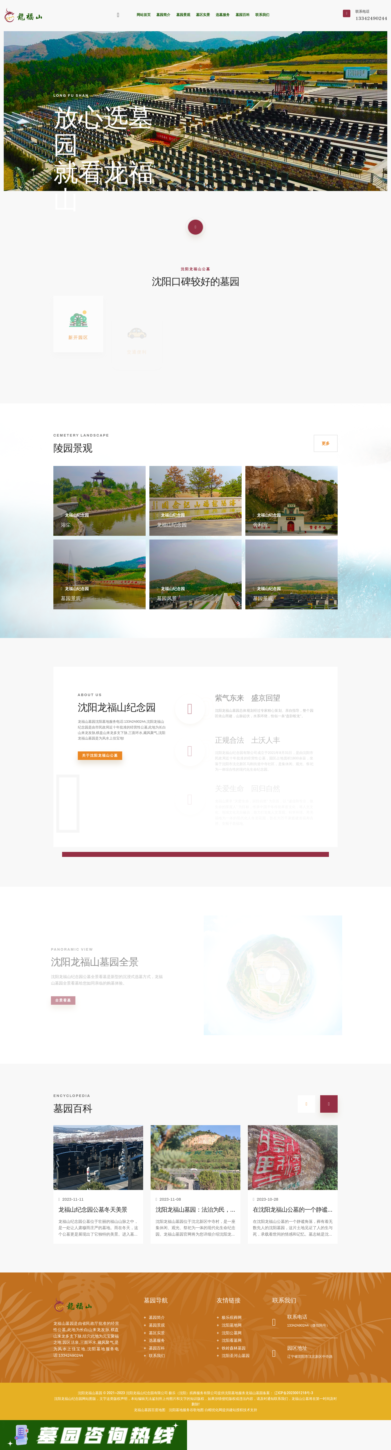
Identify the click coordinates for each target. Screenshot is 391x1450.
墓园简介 (163, 15)
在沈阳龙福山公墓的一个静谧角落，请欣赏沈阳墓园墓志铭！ (290, 1211)
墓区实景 (203, 15)
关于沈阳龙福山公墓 (100, 755)
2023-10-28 (265, 1199)
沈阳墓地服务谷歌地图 (186, 1410)
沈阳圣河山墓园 (236, 1355)
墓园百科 (243, 15)
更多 (326, 443)
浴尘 (66, 525)
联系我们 (262, 15)
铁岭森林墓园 (234, 1348)
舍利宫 (260, 525)
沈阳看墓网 (232, 1340)
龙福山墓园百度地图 (149, 1410)
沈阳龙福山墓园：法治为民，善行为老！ (193, 1211)
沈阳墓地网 (232, 1325)
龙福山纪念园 (172, 525)
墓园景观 (183, 15)
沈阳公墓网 (232, 1333)
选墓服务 (223, 15)
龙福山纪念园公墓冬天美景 (92, 1210)
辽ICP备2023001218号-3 (293, 1393)
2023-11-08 (168, 1199)
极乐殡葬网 (232, 1317)
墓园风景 (167, 598)
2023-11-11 (71, 1199)
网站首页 (144, 15)
